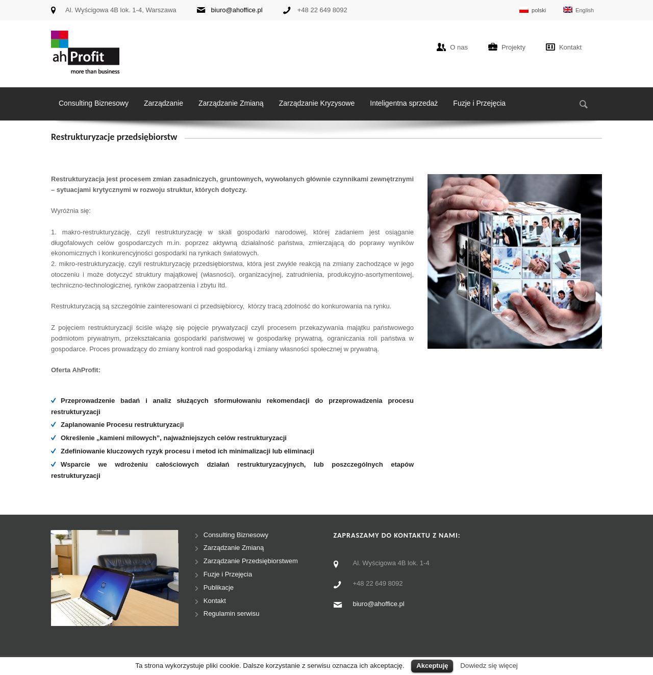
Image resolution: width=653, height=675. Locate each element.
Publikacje (219, 587)
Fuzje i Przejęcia (479, 103)
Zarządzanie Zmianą (231, 103)
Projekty (513, 47)
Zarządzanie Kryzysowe (317, 103)
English (578, 10)
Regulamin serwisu (232, 613)
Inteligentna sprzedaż (404, 103)
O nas (459, 47)
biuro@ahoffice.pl (237, 10)
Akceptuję (432, 665)
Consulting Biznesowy (94, 103)
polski (532, 10)
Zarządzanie (163, 103)
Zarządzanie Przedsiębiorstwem (251, 561)
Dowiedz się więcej (489, 665)
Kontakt (570, 47)
